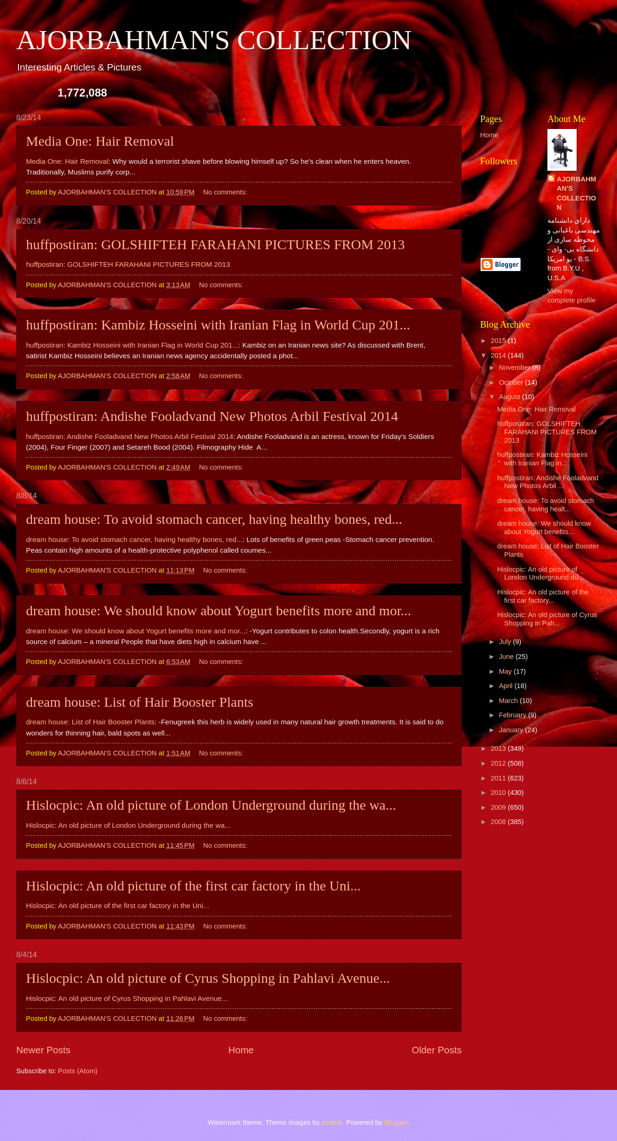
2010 (499, 792)
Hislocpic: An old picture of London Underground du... (540, 573)
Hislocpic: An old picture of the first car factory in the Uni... (193, 885)
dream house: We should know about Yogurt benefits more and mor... (218, 610)
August (510, 396)
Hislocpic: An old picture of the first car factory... (543, 596)
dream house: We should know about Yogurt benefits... (544, 527)
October (512, 382)
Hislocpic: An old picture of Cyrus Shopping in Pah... (547, 619)
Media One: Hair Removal (100, 140)
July (506, 641)
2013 (499, 748)
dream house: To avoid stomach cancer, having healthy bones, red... (214, 519)
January (512, 730)
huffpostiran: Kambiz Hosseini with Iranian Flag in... (542, 459)
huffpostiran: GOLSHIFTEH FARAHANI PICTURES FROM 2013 (215, 244)
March (509, 700)
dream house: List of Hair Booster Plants (139, 701)
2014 (499, 355)
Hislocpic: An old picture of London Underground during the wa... (211, 804)
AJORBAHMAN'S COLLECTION (214, 40)
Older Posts (436, 1049)
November (515, 367)
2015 (499, 340)
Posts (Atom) (77, 1071)
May (506, 671)
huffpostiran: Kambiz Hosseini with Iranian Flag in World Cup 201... (218, 324)
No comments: (226, 192)
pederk (331, 1122)
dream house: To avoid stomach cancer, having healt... (545, 505)
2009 (499, 807)
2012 (499, 763)
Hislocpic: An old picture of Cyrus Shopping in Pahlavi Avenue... (208, 978)
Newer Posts (43, 1049)
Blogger (395, 1122)
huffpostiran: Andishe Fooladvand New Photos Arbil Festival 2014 (212, 416)
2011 (499, 778)
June (507, 656)
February (513, 715)
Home (241, 1049)
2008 (499, 821)
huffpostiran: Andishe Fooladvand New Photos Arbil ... (547, 482)
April (506, 686)
